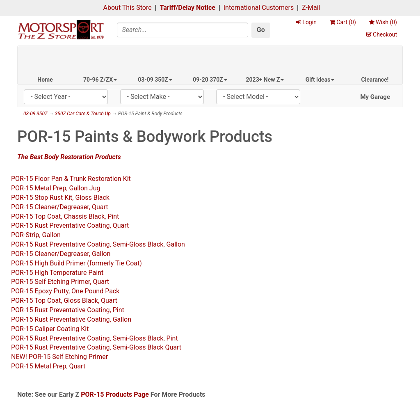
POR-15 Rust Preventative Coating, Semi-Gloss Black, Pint (94, 338)
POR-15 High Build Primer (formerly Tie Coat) (76, 263)
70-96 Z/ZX (100, 79)
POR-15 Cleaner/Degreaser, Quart (59, 207)
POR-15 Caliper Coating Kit (50, 329)
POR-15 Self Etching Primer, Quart (60, 282)
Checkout (381, 34)
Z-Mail (311, 7)
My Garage (375, 97)
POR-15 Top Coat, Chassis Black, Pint (65, 216)
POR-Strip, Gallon (36, 235)
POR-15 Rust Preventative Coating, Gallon (71, 319)
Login (306, 22)
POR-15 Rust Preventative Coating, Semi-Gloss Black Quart (96, 347)
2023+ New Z (265, 79)
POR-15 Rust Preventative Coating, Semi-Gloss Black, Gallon (98, 244)
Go (261, 30)
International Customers (259, 7)
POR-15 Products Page (115, 394)
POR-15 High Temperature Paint (57, 273)
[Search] (182, 30)
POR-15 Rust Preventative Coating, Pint (67, 310)
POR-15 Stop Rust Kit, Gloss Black (60, 197)
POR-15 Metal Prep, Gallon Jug (55, 188)
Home (44, 79)
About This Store (127, 7)
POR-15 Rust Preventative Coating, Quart (70, 225)
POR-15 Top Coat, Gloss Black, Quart (64, 300)
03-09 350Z (155, 79)
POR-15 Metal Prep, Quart (48, 366)
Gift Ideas (320, 79)
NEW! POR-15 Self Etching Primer (59, 357)
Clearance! (375, 79)
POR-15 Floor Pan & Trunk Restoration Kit (71, 179)
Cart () (343, 22)
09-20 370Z (210, 79)
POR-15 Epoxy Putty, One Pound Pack (65, 291)
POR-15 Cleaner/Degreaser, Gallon (60, 254)
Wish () (383, 22)
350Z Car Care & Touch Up (83, 114)
